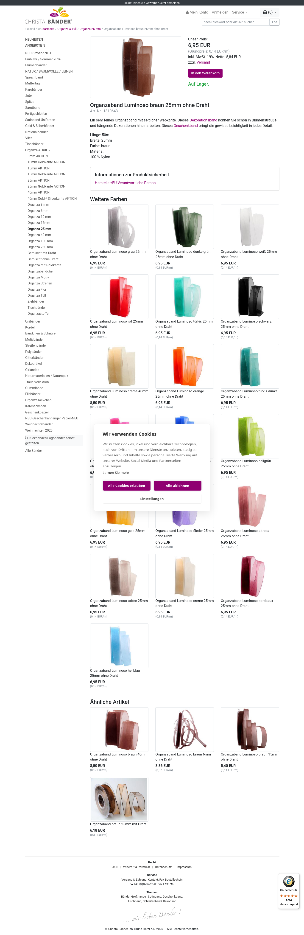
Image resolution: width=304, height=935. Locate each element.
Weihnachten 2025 (39, 430)
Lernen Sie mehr (116, 472)
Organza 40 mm (39, 235)
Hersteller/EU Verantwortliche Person (125, 183)
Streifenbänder (36, 346)
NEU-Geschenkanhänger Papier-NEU (51, 418)
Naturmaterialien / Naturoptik (46, 376)
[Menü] (296, 876)
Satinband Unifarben (40, 120)
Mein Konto (197, 12)
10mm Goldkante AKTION (46, 162)
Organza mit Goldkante (44, 265)
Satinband (154, 896)
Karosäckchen (35, 406)
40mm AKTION (39, 192)
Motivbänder (34, 340)
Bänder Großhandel (134, 896)
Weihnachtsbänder (39, 424)
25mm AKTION (39, 181)
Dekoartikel (33, 364)
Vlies (28, 138)
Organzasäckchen (38, 400)
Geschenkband (186, 126)
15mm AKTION (39, 168)
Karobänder (33, 90)
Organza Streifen (40, 283)
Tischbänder (34, 144)
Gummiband (34, 388)
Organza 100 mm (40, 241)
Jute (28, 96)
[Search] (236, 22)
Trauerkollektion (37, 382)
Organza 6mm (38, 211)
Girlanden (32, 370)
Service (238, 12)
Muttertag (32, 83)
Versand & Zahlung (133, 879)
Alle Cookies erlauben (126, 485)
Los (274, 22)
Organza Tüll (37, 296)
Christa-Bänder (118, 929)
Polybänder (33, 352)
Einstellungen (152, 498)
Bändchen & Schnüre (40, 333)
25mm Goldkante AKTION (46, 186)
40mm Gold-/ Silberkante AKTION (52, 199)
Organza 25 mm (90, 29)
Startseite (48, 29)
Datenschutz (163, 867)
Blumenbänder (36, 65)
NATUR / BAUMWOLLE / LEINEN (49, 71)
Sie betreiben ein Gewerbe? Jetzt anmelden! (152, 3)
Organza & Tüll (66, 29)
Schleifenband (152, 901)
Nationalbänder (36, 132)
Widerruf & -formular (136, 867)
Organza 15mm (39, 223)
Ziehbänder (36, 301)
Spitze (29, 102)
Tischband (134, 901)
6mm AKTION (38, 156)
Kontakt (153, 879)
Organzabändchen (41, 271)
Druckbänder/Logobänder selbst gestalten (50, 440)
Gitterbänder (34, 358)
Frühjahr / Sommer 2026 (43, 59)
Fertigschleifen (36, 114)
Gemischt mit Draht (42, 253)
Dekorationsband (203, 120)
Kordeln (30, 327)
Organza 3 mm (38, 205)
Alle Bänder (33, 451)
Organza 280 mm (40, 247)
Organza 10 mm (39, 217)
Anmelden (220, 12)
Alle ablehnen (177, 485)
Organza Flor (37, 290)
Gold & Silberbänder (39, 126)
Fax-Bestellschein (171, 879)
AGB (115, 867)
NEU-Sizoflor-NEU (38, 53)
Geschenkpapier (37, 412)
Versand (203, 62)
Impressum (184, 867)
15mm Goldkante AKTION (46, 174)
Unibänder (32, 321)
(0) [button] (268, 12)
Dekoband (169, 901)
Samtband (32, 108)
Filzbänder (33, 394)
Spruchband (34, 77)
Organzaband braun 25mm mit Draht (118, 824)
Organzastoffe (38, 314)
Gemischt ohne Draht (43, 259)
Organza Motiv (38, 277)
